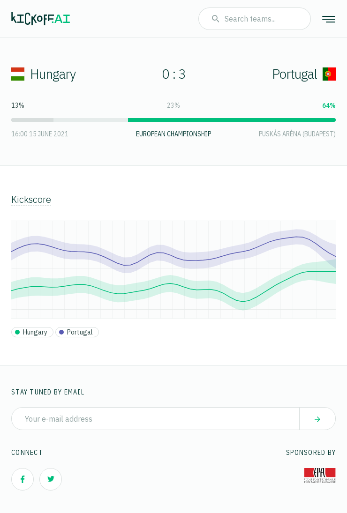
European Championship (173, 134)
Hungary (43, 73)
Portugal (304, 73)
